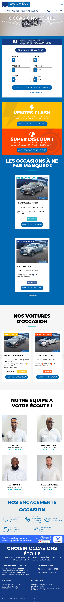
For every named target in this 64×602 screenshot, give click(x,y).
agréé (34, 601)
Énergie (37, 56)
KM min (15, 76)
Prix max (37, 66)
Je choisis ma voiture (30, 50)
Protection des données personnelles (45, 588)
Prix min (16, 66)
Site (32, 601)
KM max (37, 76)
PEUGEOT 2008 (23, 266)
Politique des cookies (39, 590)
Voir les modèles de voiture (32, 124)
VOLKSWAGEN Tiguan (27, 203)
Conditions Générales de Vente (42, 584)
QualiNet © (39, 601)
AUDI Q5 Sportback (13, 355)
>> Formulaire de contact (47, 573)
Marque (16, 56)
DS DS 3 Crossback (44, 355)
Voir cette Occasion (32, 224)
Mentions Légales (37, 586)
